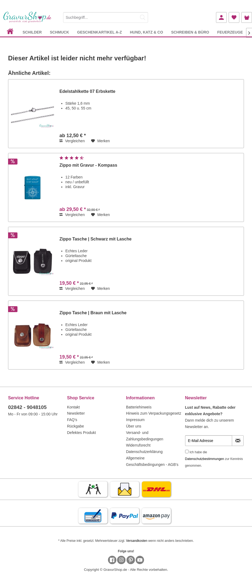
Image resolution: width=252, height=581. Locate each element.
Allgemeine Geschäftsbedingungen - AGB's (152, 461)
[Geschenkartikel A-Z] (99, 32)
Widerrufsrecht (138, 445)
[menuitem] (105, 16)
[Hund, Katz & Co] (146, 32)
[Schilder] (32, 32)
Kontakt (73, 407)
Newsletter (76, 413)
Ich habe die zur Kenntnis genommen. (214, 458)
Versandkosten (136, 541)
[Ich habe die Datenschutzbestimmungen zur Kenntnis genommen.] (187, 451)
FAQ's (72, 420)
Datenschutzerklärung (144, 452)
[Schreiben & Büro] (190, 32)
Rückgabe (75, 426)
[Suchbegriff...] (105, 17)
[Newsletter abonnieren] (238, 440)
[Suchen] (142, 17)
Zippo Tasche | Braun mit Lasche (93, 312)
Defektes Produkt (81, 432)
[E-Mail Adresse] (208, 440)
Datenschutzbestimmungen (204, 459)
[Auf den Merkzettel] (100, 141)
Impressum (135, 420)
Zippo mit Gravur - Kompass (88, 165)
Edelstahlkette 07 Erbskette (87, 91)
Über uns (133, 426)
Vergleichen (72, 141)
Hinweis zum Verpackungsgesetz (153, 413)
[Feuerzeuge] (230, 32)
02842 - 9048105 (27, 407)
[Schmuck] (59, 32)
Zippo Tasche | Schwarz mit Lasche (95, 239)
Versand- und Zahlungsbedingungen (144, 435)
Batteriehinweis (139, 407)
